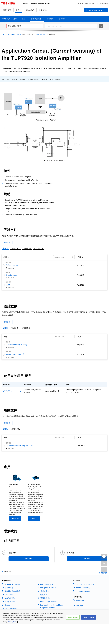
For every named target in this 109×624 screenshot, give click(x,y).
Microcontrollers (11, 608)
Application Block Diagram (46, 120)
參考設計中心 (41, 34)
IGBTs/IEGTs (10, 598)
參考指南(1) (15, 248)
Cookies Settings (72, 617)
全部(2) (5, 328)
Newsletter (80, 600)
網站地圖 (104, 573)
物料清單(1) (38, 248)
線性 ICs (43, 595)
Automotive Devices (12, 584)
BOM (8, 285)
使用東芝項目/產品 (34, 79)
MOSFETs (9, 595)
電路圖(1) (27, 248)
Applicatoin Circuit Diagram (54, 160)
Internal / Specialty (83, 588)
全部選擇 (7, 242)
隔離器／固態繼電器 (12, 591)
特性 (3, 79)
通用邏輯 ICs (45, 598)
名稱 (5, 257)
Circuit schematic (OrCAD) (16, 345)
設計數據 (23, 79)
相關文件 (45, 79)
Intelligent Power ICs (48, 588)
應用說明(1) (15, 429)
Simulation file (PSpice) (15, 354)
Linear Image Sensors (48, 602)
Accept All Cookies (88, 617)
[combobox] (71, 26)
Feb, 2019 (81, 446)
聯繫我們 (58, 79)
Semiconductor (13, 34)
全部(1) (5, 429)
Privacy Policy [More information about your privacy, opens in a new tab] (12, 622)
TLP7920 (9, 391)
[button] (88, 3)
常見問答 (86, 558)
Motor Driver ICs (46, 584)
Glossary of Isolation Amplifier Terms (19, 446)
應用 (51, 79)
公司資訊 (79, 605)
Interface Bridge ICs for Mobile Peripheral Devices (51, 606)
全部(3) (5, 248)
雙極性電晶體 (10, 602)
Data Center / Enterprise (85, 584)
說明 (8, 79)
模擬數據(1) (26, 328)
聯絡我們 (28, 558)
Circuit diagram (11, 275)
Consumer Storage (83, 591)
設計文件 (15, 79)
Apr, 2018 (80, 265)
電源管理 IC (44, 591)
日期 (79, 257)
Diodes (7, 605)
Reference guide (12, 265)
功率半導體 (9, 588)
